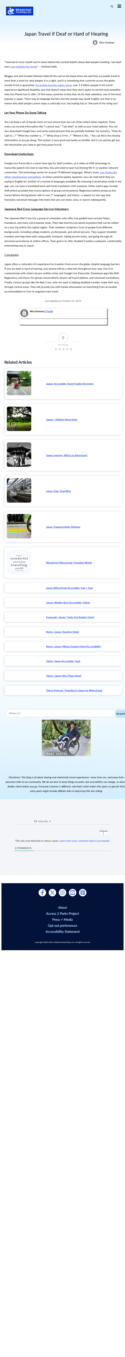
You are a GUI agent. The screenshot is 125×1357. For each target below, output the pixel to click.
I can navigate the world (23, 66)
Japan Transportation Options (63, 526)
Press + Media (62, 1263)
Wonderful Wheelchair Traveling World (69, 562)
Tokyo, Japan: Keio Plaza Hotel (63, 749)
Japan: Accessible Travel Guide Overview (70, 383)
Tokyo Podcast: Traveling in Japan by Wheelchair (74, 785)
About (62, 1251)
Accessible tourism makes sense (53, 85)
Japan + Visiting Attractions (61, 419)
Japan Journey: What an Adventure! (67, 455)
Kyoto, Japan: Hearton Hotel (62, 642)
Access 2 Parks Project (62, 1257)
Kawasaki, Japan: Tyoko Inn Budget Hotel (70, 617)
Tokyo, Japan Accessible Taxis (63, 713)
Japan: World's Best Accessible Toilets (68, 602)
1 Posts (48, 311)
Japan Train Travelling (58, 491)
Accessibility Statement (63, 1275)
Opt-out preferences (62, 1269)
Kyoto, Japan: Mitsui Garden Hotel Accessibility (73, 678)
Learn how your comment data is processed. (85, 1184)
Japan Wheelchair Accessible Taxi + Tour (69, 587)
